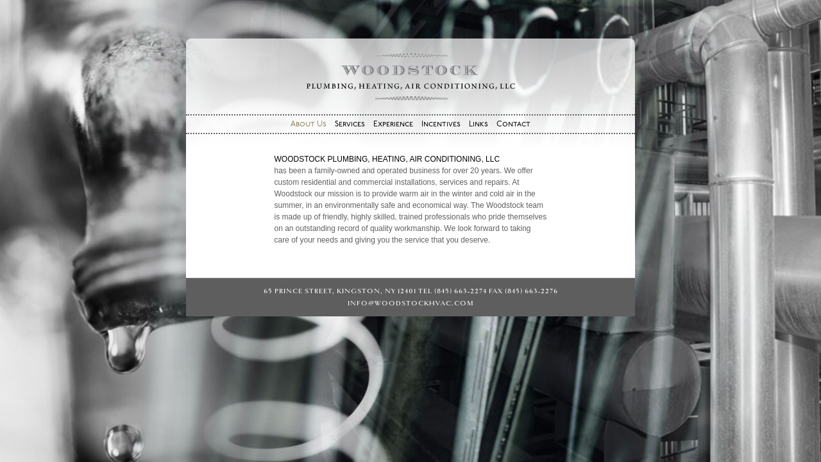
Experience (393, 124)
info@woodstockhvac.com (411, 303)
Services (350, 124)
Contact (513, 124)
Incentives (441, 124)
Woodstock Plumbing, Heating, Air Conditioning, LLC (410, 76)
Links (478, 124)
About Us (308, 124)
